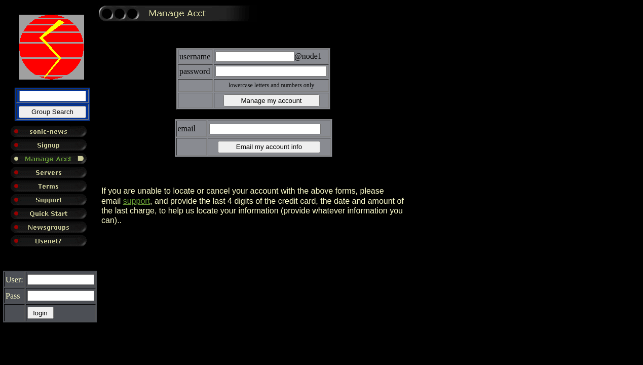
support (136, 201)
